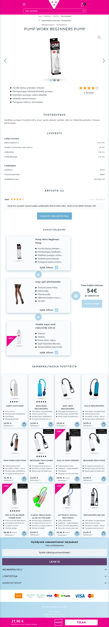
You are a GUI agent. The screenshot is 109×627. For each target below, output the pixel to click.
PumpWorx (61, 25)
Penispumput (66, 16)
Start (40, 16)
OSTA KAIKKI (91, 303)
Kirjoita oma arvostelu (54, 216)
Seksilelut (47, 16)
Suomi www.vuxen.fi (54, 617)
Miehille (56, 16)
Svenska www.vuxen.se (54, 614)
